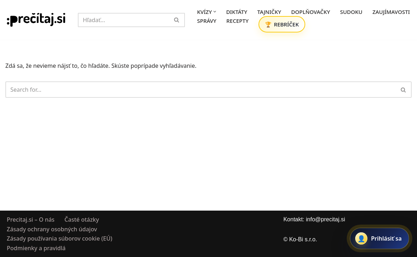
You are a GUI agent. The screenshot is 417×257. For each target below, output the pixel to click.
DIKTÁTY (236, 11)
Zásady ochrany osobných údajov (52, 229)
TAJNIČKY (269, 11)
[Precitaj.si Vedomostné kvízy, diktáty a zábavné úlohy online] (36, 19)
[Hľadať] (123, 20)
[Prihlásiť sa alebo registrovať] (379, 238)
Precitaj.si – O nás (31, 219)
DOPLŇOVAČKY (310, 11)
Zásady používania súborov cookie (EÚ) (59, 238)
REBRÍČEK (286, 24)
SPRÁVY (206, 20)
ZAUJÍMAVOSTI (391, 11)
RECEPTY (237, 20)
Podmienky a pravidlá (36, 248)
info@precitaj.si (325, 219)
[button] (214, 11)
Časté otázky (82, 219)
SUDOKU (351, 11)
